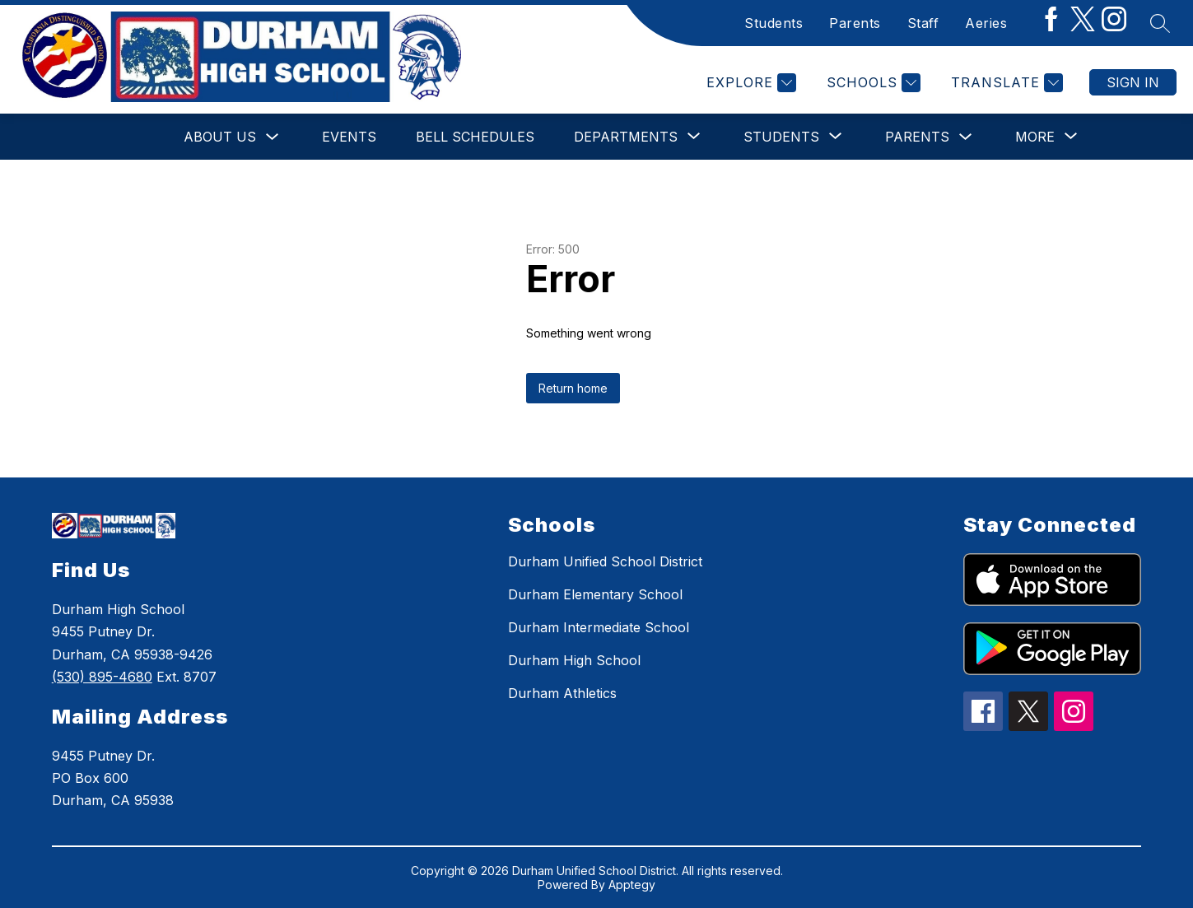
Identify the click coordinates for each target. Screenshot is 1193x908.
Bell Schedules (475, 136)
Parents (855, 23)
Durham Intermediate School (598, 627)
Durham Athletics (562, 693)
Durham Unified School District (605, 561)
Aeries (986, 23)
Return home (573, 388)
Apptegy (631, 885)
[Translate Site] (1005, 82)
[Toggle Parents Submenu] (966, 137)
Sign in (1133, 82)
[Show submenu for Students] (781, 137)
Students (773, 23)
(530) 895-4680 (102, 676)
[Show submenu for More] (1035, 137)
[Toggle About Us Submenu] (272, 137)
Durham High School (574, 660)
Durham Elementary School (595, 594)
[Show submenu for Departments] (626, 137)
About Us (220, 136)
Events (349, 136)
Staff (923, 23)
